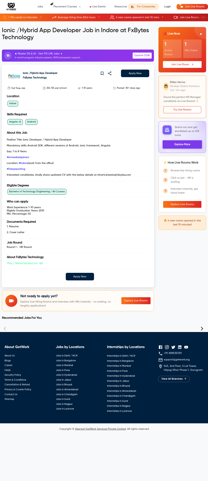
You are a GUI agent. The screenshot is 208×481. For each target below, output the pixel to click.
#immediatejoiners (18, 157)
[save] (102, 73)
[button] (104, 17)
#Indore (23, 163)
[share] (109, 73)
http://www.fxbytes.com (22, 263)
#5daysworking (16, 169)
